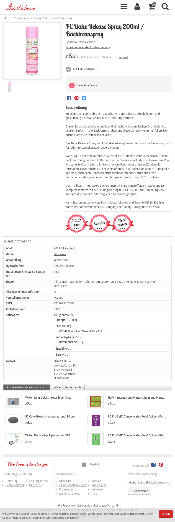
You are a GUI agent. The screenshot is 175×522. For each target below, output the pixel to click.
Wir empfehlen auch (67, 387)
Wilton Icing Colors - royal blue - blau (48, 397)
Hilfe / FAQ (36, 485)
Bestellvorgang (15, 485)
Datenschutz (67, 489)
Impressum (99, 485)
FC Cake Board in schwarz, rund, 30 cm (50, 416)
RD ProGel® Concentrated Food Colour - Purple (137, 416)
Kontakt (96, 481)
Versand (123, 57)
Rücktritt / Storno (69, 493)
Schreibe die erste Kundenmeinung (88, 47)
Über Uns (65, 481)
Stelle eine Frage (83, 85)
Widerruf (97, 489)
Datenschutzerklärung (65, 517)
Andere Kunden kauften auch (26, 387)
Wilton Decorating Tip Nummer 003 (47, 435)
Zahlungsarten (38, 481)
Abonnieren (139, 491)
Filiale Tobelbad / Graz (73, 485)
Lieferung (11, 481)
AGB (94, 493)
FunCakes (60, 254)
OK (166, 514)
